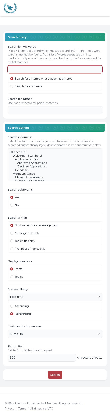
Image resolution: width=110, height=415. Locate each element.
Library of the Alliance (53, 177)
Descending (20, 314)
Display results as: (20, 261)
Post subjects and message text (34, 225)
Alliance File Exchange (53, 181)
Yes (14, 197)
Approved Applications (53, 163)
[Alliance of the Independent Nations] (10, 8)
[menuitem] (100, 8)
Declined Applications (53, 166)
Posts (16, 269)
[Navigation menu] (7, 18)
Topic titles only (22, 241)
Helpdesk (53, 170)
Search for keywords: (22, 46)
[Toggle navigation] (105, 8)
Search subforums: (20, 189)
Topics (16, 276)
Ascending (19, 306)
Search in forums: (20, 137)
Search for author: (20, 99)
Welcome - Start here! (53, 156)
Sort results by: (18, 289)
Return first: (16, 346)
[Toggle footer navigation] (105, 389)
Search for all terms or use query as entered (41, 78)
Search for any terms (26, 86)
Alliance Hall (53, 152)
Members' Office (53, 174)
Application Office (53, 159)
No (14, 205)
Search (55, 375)
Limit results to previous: (25, 326)
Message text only (24, 233)
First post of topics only (27, 248)
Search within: (17, 217)
